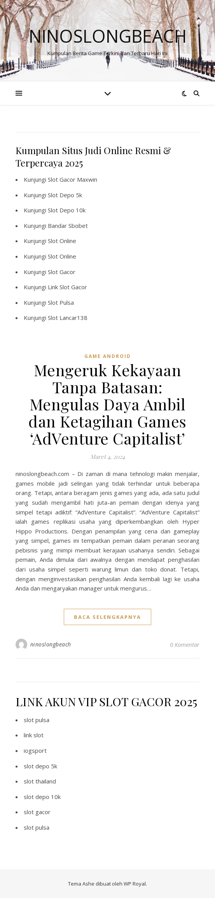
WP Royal (135, 883)
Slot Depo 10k (67, 210)
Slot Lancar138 (67, 317)
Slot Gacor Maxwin (72, 179)
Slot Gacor (61, 272)
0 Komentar (184, 644)
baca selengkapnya (107, 616)
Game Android (107, 356)
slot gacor (37, 812)
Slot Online (62, 241)
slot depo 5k (40, 766)
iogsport (35, 750)
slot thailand (40, 781)
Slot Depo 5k (65, 195)
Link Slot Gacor (67, 287)
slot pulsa (36, 720)
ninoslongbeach (50, 644)
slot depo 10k (42, 797)
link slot (34, 735)
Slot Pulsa (61, 302)
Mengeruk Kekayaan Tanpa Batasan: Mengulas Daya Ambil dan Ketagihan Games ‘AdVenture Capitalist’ (107, 404)
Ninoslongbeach (108, 36)
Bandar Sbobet (68, 225)
